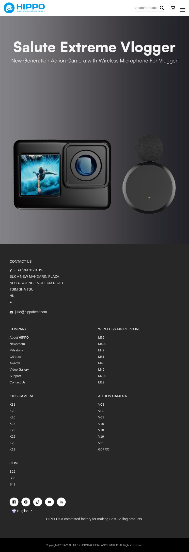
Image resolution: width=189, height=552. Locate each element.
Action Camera (112, 396)
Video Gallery (19, 369)
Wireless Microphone (119, 329)
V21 (101, 443)
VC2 (101, 411)
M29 (101, 382)
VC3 (101, 417)
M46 (101, 369)
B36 (12, 478)
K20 (12, 443)
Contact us (21, 261)
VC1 (101, 404)
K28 (12, 411)
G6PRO (104, 449)
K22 (12, 436)
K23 (12, 430)
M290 (102, 376)
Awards (15, 363)
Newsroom (17, 344)
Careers (15, 357)
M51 (101, 357)
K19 (12, 449)
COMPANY (18, 329)
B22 (12, 471)
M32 (101, 337)
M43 (101, 363)
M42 (101, 350)
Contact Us (17, 382)
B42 (12, 484)
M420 (102, 344)
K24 (12, 424)
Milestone (16, 350)
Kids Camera (21, 396)
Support (15, 376)
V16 (101, 424)
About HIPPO (19, 337)
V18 (101, 430)
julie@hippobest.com (31, 312)
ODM (14, 463)
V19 (101, 436)
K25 (12, 417)
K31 (12, 404)
